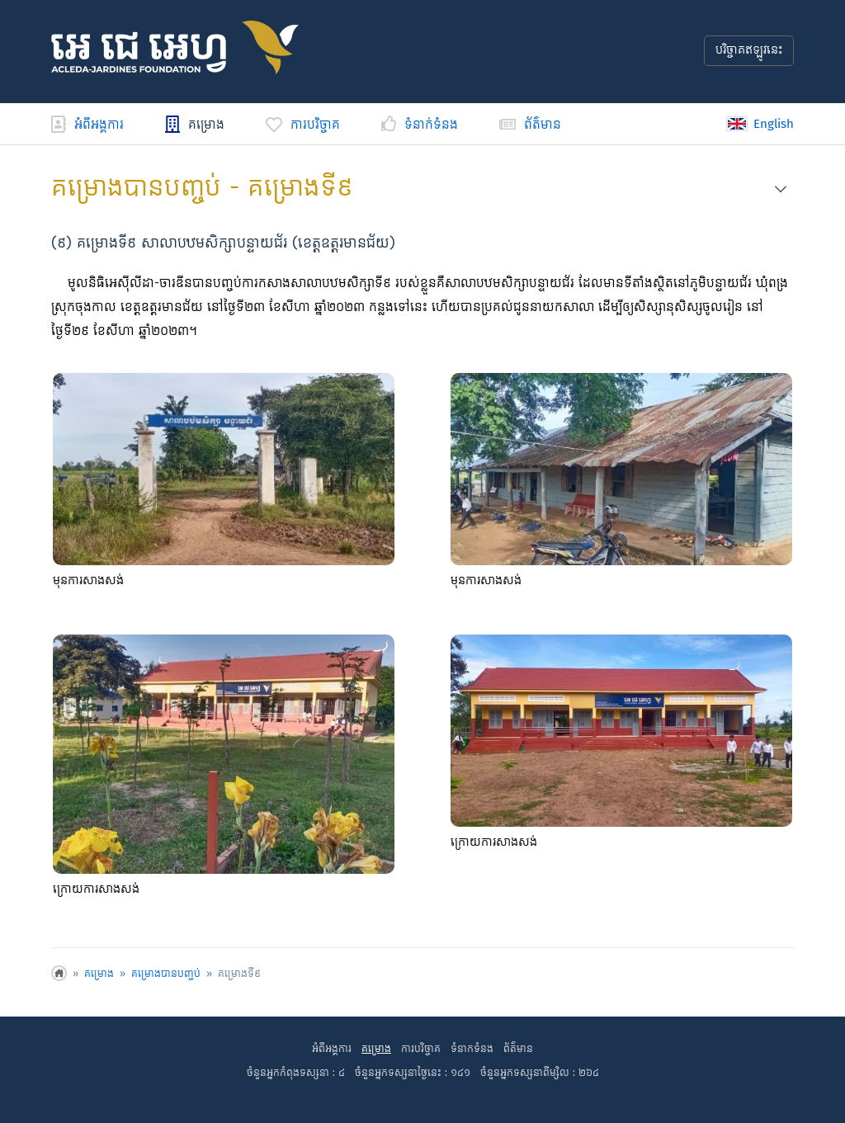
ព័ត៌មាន (530, 125)
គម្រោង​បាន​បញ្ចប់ (166, 974)
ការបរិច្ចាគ (303, 125)
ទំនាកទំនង (472, 1049)
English (760, 123)
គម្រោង (194, 125)
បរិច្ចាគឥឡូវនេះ (748, 50)
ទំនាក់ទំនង (419, 125)
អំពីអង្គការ (87, 125)
